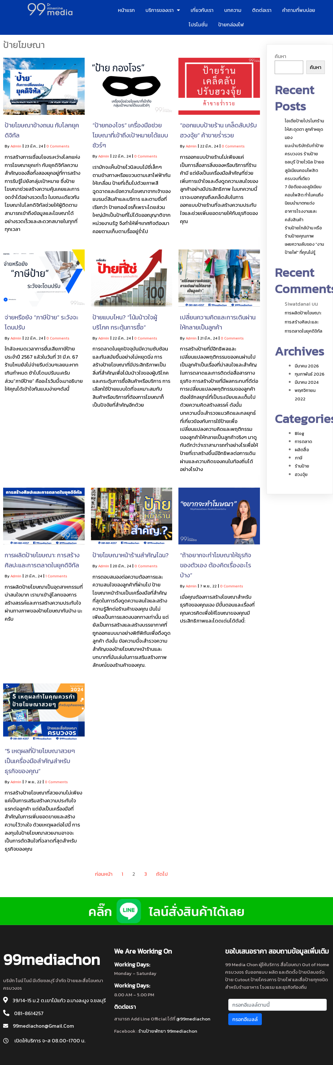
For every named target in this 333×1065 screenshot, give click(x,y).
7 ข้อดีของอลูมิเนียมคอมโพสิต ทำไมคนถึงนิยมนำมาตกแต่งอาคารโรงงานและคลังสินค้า (304, 203)
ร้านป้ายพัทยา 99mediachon (167, 1031)
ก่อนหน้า (104, 874)
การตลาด (303, 441)
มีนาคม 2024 (307, 382)
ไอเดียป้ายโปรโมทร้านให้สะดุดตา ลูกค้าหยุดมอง (304, 129)
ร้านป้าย (302, 466)
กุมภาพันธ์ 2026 (310, 374)
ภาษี (298, 458)
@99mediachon (193, 1018)
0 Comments (57, 146)
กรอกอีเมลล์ (245, 1019)
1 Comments (56, 576)
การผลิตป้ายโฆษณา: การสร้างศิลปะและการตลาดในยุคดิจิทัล (303, 322)
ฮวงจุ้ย (301, 474)
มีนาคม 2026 (307, 366)
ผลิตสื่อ (302, 450)
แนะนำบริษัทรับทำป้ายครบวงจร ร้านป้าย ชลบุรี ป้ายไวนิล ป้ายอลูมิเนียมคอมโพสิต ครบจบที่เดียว (304, 162)
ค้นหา (280, 56)
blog (299, 433)
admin (15, 146)
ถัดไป (162, 874)
